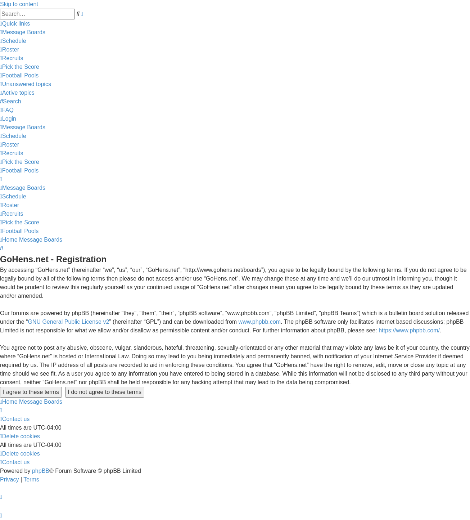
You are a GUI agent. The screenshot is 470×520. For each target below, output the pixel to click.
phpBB (40, 471)
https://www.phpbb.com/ (409, 330)
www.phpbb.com (260, 322)
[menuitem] (22, 32)
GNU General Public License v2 (68, 322)
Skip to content (19, 4)
